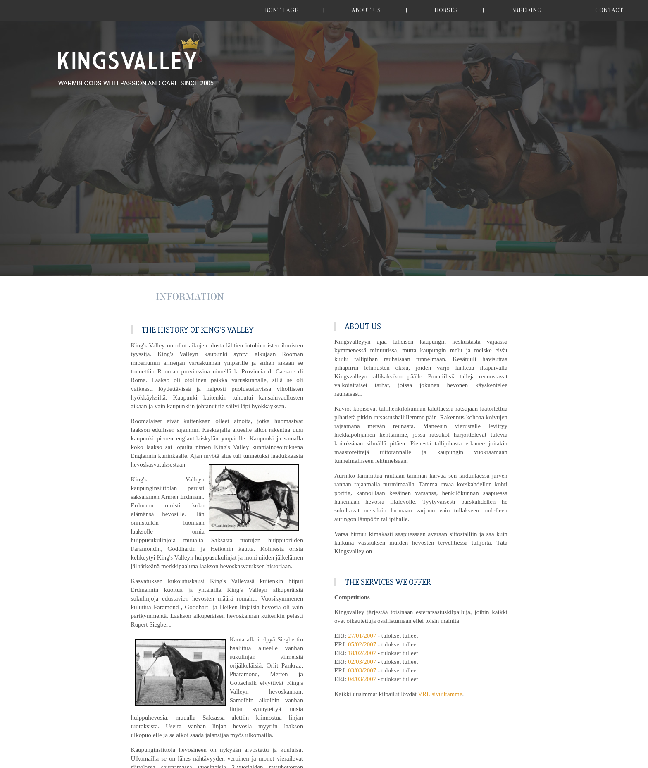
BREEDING (526, 10)
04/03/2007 (362, 679)
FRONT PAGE (279, 10)
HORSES (446, 10)
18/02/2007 (362, 653)
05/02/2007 (362, 644)
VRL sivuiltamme (440, 694)
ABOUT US (366, 10)
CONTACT (609, 10)
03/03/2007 (362, 670)
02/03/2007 (362, 661)
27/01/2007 (362, 635)
